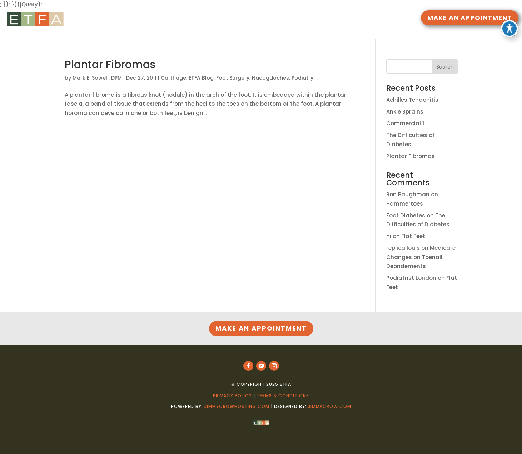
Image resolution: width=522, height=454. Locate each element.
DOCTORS (268, 19)
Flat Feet (413, 236)
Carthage (173, 77)
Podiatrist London (411, 278)
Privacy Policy (232, 396)
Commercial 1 (405, 123)
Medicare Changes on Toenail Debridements (421, 257)
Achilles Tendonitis (412, 100)
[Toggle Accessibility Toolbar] (509, 10)
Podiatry (302, 77)
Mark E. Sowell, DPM (97, 77)
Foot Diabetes (405, 215)
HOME (199, 19)
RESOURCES (228, 19)
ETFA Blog (201, 77)
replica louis (403, 248)
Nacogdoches (270, 77)
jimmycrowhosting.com (236, 406)
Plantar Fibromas (110, 64)
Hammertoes (404, 203)
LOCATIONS (309, 19)
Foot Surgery (232, 77)
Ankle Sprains (404, 111)
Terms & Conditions (283, 396)
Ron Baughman (407, 194)
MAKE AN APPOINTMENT (469, 17)
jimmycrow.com (329, 406)
